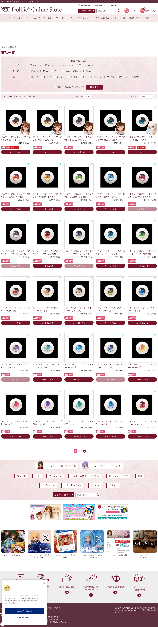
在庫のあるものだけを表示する (70, 87)
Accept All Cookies (24, 611)
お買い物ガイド (100, 5)
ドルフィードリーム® (41, 18)
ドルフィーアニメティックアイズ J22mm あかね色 (142, 422)
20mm (67, 71)
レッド (35, 77)
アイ (70, 18)
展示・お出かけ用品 (132, 18)
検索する (94, 87)
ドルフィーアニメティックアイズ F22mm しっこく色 (78, 309)
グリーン (98, 77)
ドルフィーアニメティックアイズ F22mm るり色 (142, 309)
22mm (78, 71)
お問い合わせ (115, 5)
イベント (113, 485)
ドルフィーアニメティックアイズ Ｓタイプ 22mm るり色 (110, 252)
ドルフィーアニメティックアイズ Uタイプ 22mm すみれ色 (142, 195)
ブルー (85, 77)
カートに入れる (16, 152)
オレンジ (47, 77)
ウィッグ (60, 18)
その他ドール (48, 485)
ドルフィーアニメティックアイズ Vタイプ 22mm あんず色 (47, 138)
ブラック (124, 77)
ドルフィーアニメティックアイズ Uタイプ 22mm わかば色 (78, 195)
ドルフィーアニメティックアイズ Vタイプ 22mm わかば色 (110, 138)
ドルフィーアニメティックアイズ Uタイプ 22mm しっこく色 (15, 252)
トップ (4, 47)
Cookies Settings (24, 617)
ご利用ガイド (58, 608)
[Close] (44, 583)
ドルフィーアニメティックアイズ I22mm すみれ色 (15, 365)
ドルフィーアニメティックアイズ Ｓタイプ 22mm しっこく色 (79, 252)
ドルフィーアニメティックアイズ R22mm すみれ (47, 422)
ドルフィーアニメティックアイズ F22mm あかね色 (15, 309)
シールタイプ (87, 65)
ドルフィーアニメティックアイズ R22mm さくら (15, 422)
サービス (95, 485)
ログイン (133, 11)
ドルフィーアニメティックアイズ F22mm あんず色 (47, 309)
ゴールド (60, 77)
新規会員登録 (85, 5)
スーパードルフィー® (18, 18)
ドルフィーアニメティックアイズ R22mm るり (110, 422)
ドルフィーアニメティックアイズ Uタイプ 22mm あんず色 (47, 195)
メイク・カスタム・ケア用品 (105, 18)
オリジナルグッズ (72, 485)
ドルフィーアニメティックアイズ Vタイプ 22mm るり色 (142, 138)
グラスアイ (37, 65)
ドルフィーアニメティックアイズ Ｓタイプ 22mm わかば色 (142, 252)
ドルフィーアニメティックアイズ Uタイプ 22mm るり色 (110, 195)
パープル (73, 77)
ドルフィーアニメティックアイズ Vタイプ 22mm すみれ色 (78, 138)
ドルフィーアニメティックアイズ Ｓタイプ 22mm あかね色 (47, 252)
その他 (136, 77)
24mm (88, 71)
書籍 (147, 18)
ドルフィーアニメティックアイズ (61, 65)
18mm (56, 71)
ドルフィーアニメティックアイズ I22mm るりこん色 (110, 365)
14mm (35, 71)
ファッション (83, 18)
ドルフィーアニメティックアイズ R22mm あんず (142, 365)
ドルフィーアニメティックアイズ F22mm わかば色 (110, 309)
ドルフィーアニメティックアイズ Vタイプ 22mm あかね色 (15, 138)
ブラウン (111, 77)
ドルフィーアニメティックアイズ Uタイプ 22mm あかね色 (15, 195)
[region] (24, 602)
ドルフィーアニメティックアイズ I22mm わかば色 (47, 365)
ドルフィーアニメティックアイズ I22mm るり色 (78, 365)
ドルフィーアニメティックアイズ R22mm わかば (78, 422)
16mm (45, 71)
